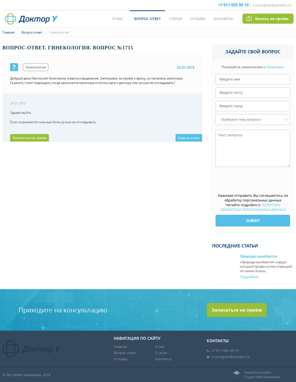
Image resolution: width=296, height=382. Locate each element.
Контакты (223, 18)
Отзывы (197, 18)
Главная (8, 32)
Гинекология (59, 32)
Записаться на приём (29, 138)
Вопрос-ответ (147, 18)
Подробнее (249, 276)
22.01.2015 (186, 67)
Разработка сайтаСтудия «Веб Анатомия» (262, 374)
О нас (117, 18)
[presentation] (253, 180)
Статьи (175, 18)
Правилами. (275, 67)
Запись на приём (272, 18)
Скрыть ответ (189, 138)
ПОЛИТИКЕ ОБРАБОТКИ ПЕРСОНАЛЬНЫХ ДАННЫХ (253, 207)
